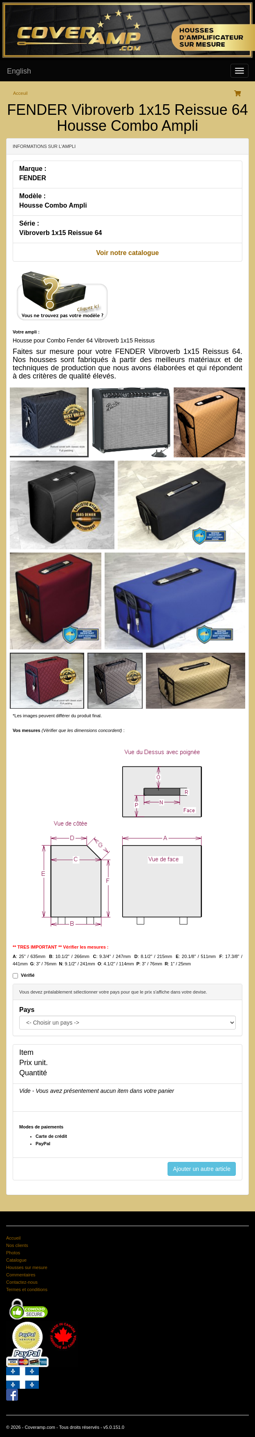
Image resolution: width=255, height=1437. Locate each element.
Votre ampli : (26, 331)
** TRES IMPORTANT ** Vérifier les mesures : (61, 947)
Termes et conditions (26, 1289)
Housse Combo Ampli (53, 205)
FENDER (32, 178)
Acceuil (20, 93)
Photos (13, 1252)
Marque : (33, 168)
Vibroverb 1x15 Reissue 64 (60, 232)
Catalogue (16, 1260)
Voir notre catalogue (127, 252)
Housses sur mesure (26, 1267)
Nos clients (17, 1245)
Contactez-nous (22, 1282)
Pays (26, 1009)
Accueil (13, 1238)
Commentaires (21, 1274)
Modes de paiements (41, 1126)
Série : (29, 223)
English (19, 71)
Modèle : (32, 195)
